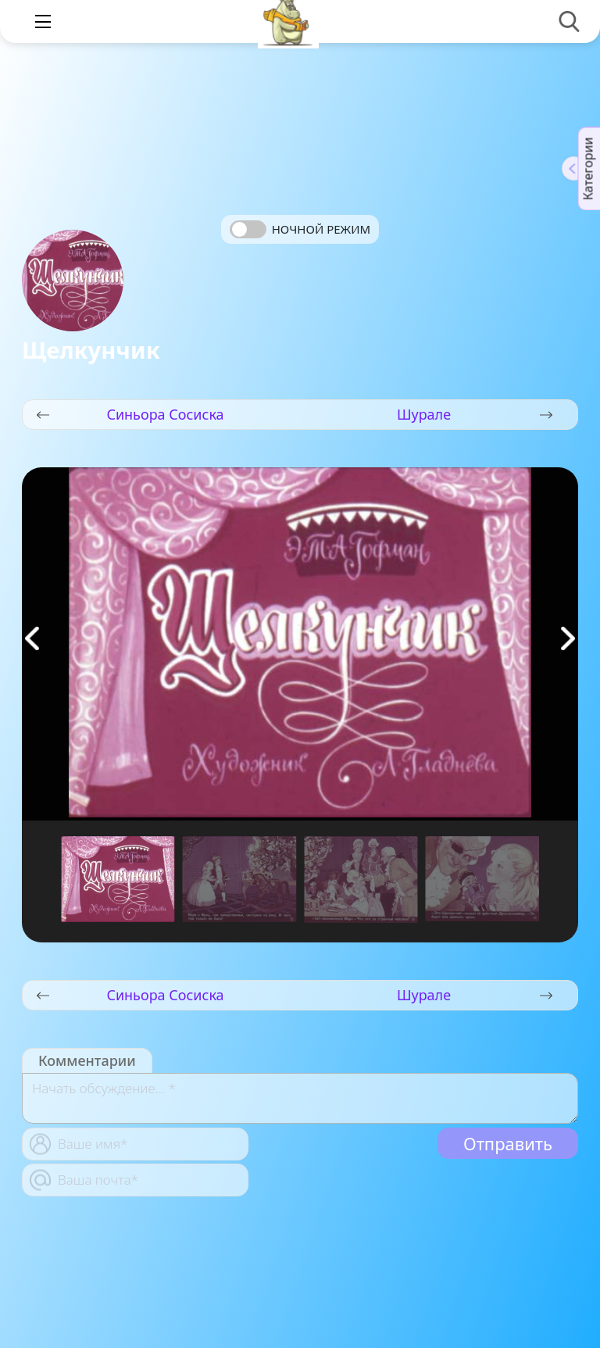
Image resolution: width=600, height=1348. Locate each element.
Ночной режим (321, 229)
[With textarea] (300, 1098)
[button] (568, 638)
